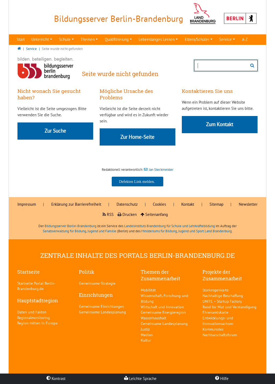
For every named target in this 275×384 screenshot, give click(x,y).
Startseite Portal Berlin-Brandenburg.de (36, 286)
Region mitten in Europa (37, 322)
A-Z (245, 39)
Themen (88, 39)
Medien (147, 334)
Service (225, 39)
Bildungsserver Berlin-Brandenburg (70, 226)
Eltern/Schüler (197, 39)
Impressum (26, 204)
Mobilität (148, 289)
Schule (65, 39)
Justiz (145, 329)
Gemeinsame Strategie (97, 283)
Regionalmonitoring (33, 317)
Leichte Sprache (140, 378)
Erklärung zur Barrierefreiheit (76, 204)
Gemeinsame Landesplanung (102, 311)
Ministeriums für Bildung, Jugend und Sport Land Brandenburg (186, 231)
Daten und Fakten (31, 311)
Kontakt (187, 204)
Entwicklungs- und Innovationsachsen (217, 320)
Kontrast (56, 378)
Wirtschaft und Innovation (162, 306)
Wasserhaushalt (153, 317)
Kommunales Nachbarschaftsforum (219, 332)
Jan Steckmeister (161, 169)
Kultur (146, 340)
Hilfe (222, 378)
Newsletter (248, 204)
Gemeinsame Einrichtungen (101, 306)
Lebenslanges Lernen (157, 39)
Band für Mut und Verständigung (229, 306)
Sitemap (216, 204)
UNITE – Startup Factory (222, 301)
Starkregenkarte (215, 289)
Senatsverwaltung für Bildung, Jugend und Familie (79, 231)
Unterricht (40, 39)
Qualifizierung (117, 39)
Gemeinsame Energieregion (163, 312)
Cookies (159, 204)
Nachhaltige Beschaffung (222, 295)
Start (21, 39)
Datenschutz (127, 204)
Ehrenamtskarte (215, 312)
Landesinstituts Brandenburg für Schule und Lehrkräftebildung (169, 226)
